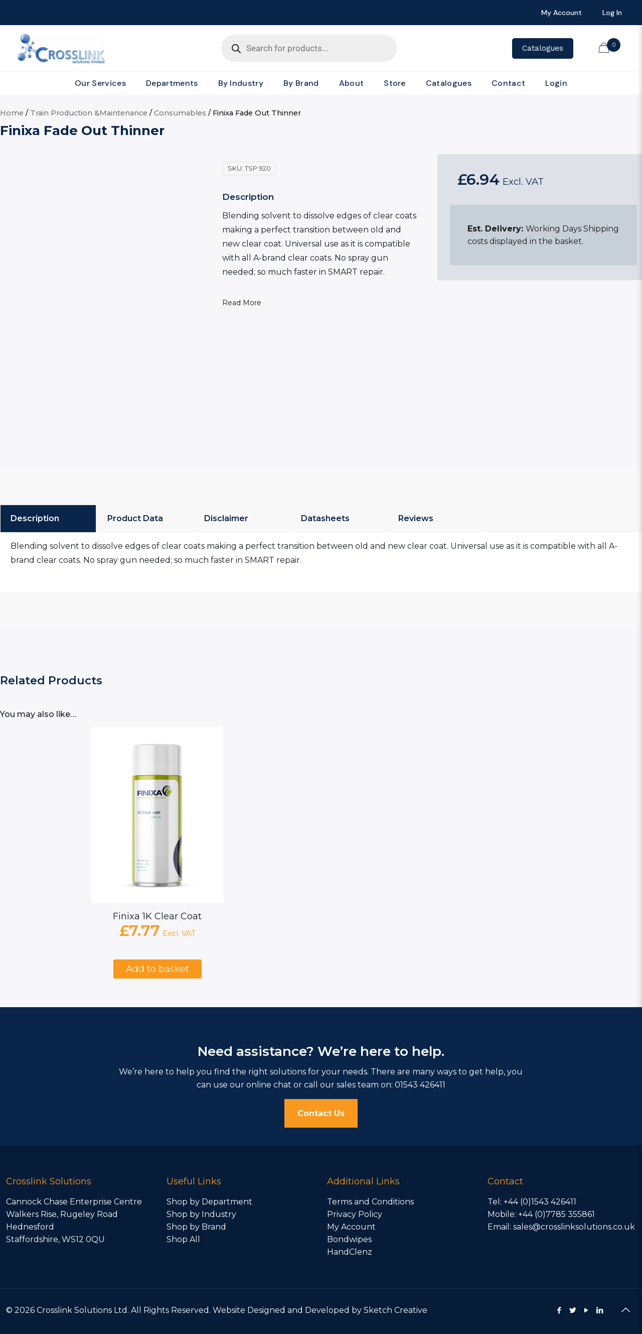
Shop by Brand (196, 1227)
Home (12, 112)
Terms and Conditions (370, 1201)
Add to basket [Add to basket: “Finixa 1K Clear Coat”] (157, 969)
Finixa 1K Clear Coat (157, 916)
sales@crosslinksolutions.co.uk (574, 1227)
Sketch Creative (395, 1310)
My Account (351, 1227)
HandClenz (349, 1252)
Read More (241, 302)
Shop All (183, 1239)
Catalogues (542, 48)
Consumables (180, 112)
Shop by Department (209, 1201)
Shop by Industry (201, 1214)
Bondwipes (349, 1239)
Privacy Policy (354, 1214)
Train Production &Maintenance (88, 112)
